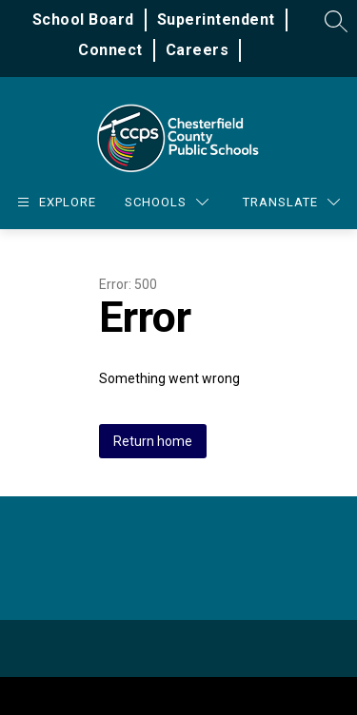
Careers (197, 50)
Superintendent (216, 19)
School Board (83, 19)
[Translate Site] (291, 202)
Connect (110, 50)
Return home (152, 441)
